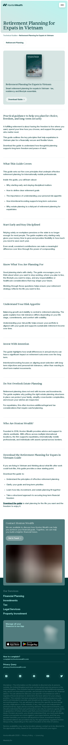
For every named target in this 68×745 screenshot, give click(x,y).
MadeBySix (7, 740)
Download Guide (15, 99)
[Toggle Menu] (62, 5)
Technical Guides (10, 35)
